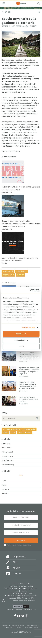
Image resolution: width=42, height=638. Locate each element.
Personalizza (21, 340)
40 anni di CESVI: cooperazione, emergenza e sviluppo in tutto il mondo (20, 248)
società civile (21, 271)
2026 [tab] (21, 475)
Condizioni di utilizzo (17, 625)
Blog (15, 562)
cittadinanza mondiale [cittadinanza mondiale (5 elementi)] (11, 429)
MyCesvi (17, 568)
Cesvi (34, 26)
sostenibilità (8, 271)
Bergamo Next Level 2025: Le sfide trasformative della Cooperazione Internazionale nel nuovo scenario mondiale (21, 212)
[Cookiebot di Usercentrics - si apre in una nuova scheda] (30, 290)
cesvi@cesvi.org (21, 591)
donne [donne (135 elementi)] (5, 432)
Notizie (5, 26)
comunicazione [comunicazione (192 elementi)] (29, 429)
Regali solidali (19, 556)
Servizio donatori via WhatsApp (24, 600)
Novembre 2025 (8, 465)
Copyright (5, 625)
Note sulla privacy (32, 625)
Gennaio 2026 (7, 456)
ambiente (20, 275)
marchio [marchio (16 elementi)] (28, 432)
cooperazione (8, 275)
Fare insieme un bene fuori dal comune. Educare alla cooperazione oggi (21, 177)
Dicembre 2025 (7, 460)
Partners (18, 627)
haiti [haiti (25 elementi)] (19, 432)
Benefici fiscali (9, 627)
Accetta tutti (21, 334)
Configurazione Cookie (31, 627)
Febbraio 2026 (7, 452)
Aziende (17, 573)
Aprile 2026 (6, 444)
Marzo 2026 (6, 448)
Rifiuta (21, 346)
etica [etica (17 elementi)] (13, 432)
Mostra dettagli (28, 327)
